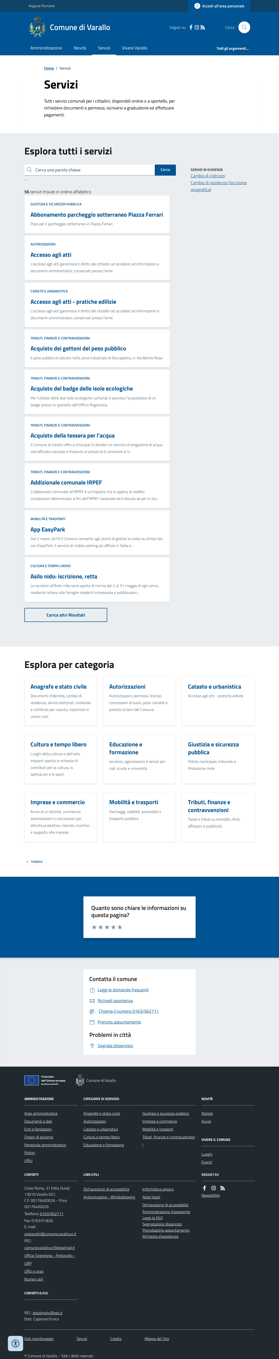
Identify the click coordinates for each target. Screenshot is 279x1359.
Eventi (207, 1162)
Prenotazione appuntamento (165, 1230)
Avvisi (206, 1121)
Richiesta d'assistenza (160, 1236)
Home (49, 68)
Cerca (165, 169)
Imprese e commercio (159, 1121)
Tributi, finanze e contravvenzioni (60, 338)
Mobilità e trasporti (48, 518)
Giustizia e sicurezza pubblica (56, 204)
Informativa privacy (158, 1189)
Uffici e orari (34, 1271)
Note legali (151, 1197)
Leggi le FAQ (152, 1218)
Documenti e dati (38, 1121)
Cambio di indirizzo (208, 175)
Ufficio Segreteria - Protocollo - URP (49, 1259)
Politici (29, 1153)
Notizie (207, 1113)
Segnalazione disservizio (162, 1224)
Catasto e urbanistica (49, 291)
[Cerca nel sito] (242, 27)
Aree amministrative (41, 1113)
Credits (116, 1339)
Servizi (104, 48)
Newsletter (211, 1195)
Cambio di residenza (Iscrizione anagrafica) (219, 186)
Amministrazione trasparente (166, 1212)
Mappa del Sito (157, 1339)
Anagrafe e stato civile (101, 1113)
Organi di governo (38, 1137)
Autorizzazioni (43, 244)
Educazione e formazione (103, 1145)
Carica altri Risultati (65, 615)
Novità (80, 48)
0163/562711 (51, 1214)
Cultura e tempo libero (51, 565)
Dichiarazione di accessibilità (106, 1189)
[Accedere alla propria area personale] (219, 6)
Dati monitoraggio (38, 1339)
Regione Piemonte (42, 5)
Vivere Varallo (134, 48)
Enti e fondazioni (38, 1129)
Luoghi (207, 1154)
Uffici (28, 1160)
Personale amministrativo (45, 1145)
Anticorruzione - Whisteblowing (109, 1197)
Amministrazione (46, 48)
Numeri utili (33, 1279)
